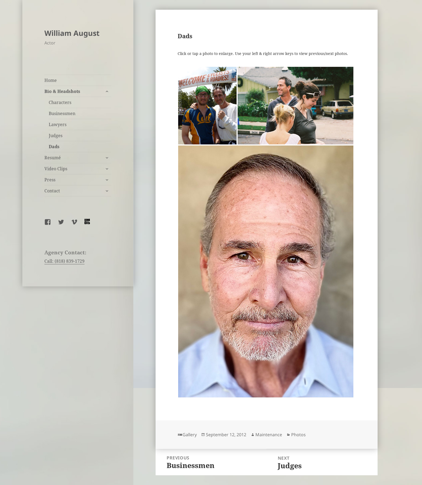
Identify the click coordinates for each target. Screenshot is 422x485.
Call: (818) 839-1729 (64, 261)
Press (49, 180)
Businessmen (62, 113)
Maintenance (268, 435)
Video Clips (55, 169)
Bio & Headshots (62, 91)
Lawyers (57, 124)
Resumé (52, 158)
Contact (52, 191)
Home (50, 80)
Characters (60, 102)
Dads (54, 147)
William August (72, 33)
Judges (55, 135)
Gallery (189, 435)
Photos (298, 435)
